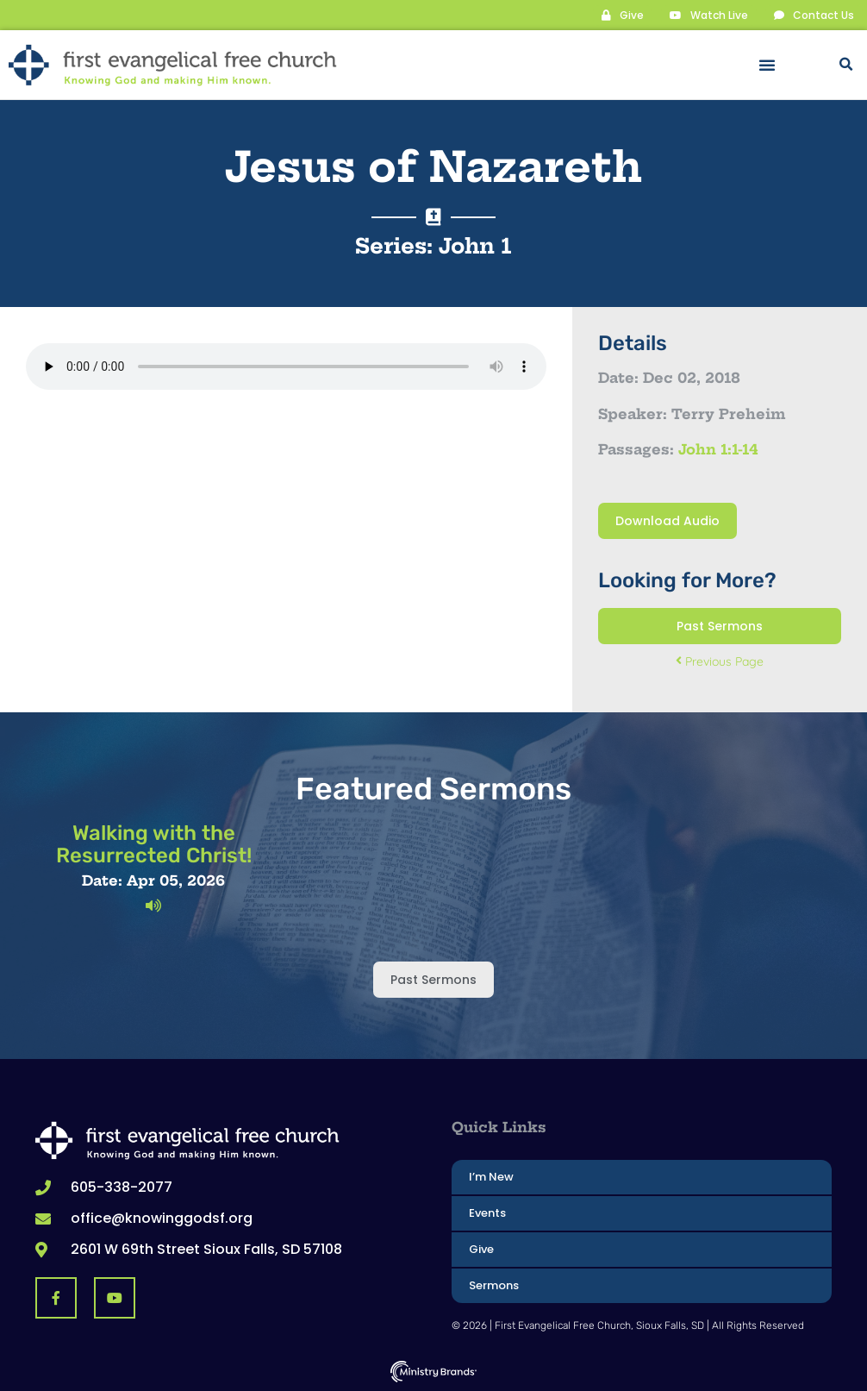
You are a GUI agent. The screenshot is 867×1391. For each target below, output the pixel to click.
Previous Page (720, 660)
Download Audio (667, 520)
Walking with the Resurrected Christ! (154, 843)
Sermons (494, 1284)
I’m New (491, 1176)
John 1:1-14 (718, 448)
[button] (767, 65)
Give (481, 1248)
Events (487, 1212)
